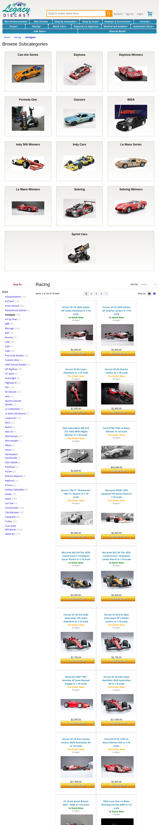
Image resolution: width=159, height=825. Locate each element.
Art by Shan (11, 319)
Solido (8, 494)
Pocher (8, 471)
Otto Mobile (11, 462)
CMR (7, 350)
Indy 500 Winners (28, 161)
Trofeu (8, 521)
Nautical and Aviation (116, 26)
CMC (7, 341)
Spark (8, 498)
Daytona (79, 71)
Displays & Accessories (118, 21)
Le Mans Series (131, 161)
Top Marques (12, 512)
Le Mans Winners (28, 206)
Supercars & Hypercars (86, 26)
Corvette (145, 21)
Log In (140, 13)
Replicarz (10, 480)
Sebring (79, 206)
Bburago (9, 328)
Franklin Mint (12, 360)
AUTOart (9, 301)
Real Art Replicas (14, 476)
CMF (7, 346)
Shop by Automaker (65, 21)
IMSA (131, 116)
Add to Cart (77, 353)
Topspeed (10, 516)
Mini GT (9, 431)
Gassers (79, 116)
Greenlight (10, 378)
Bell (7, 332)
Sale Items (40, 31)
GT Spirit (9, 373)
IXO (7, 387)
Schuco (9, 485)
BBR (7, 323)
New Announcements (15, 21)
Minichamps (11, 436)
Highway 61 (11, 382)
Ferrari (13, 26)
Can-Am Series (28, 71)
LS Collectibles (12, 408)
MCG (7, 422)
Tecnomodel (11, 507)
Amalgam (30, 37)
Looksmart (10, 418)
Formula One (28, 116)
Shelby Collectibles (15, 489)
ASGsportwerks (13, 296)
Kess (7, 396)
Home (7, 37)
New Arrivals (41, 21)
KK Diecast (10, 391)
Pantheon (10, 466)
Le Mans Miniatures (15, 413)
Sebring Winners (131, 206)
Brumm (9, 337)
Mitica (8, 445)
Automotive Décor (143, 26)
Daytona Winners (131, 71)
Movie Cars (60, 26)
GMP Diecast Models (16, 364)
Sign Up (130, 13)
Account (118, 13)
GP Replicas (11, 369)
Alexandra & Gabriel (15, 310)
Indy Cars (79, 161)
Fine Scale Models (14, 355)
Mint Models (11, 440)
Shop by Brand (117, 31)
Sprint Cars (79, 251)
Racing (36, 26)
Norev (8, 449)
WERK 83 (9, 534)
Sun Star (9, 503)
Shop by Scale (91, 21)
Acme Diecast (12, 305)
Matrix (8, 427)
